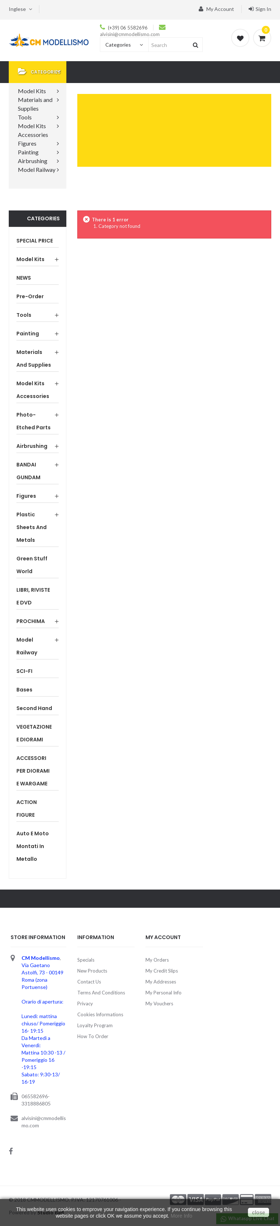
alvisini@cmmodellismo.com (130, 34)
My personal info (163, 993)
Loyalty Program (95, 1025)
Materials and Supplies (33, 358)
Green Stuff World (31, 565)
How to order (92, 1036)
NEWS (23, 277)
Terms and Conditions (101, 993)
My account (216, 9)
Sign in (260, 9)
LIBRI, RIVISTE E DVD (33, 596)
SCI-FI (24, 671)
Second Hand (34, 708)
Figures (26, 496)
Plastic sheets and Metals (31, 527)
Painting (27, 333)
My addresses (160, 982)
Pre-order (30, 296)
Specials (85, 960)
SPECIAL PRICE (34, 240)
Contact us (89, 982)
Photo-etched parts (33, 421)
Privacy (85, 1003)
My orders (157, 960)
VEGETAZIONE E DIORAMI (34, 733)
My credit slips (161, 971)
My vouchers (159, 1003)
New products (92, 971)
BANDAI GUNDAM (28, 471)
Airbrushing (31, 446)
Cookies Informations (100, 1014)
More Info (181, 1216)
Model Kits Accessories (32, 390)
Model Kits (30, 259)
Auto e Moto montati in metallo (32, 846)
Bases (24, 689)
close (258, 1212)
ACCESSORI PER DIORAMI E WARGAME (33, 770)
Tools (23, 315)
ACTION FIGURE (26, 809)
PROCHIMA (30, 621)
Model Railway (26, 646)
